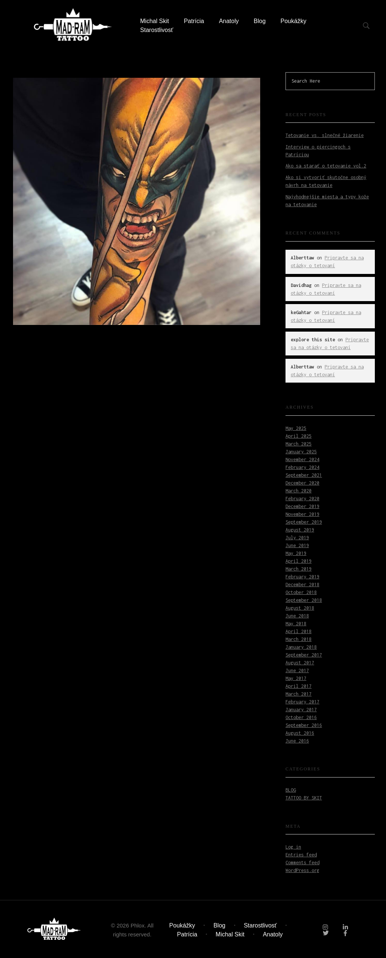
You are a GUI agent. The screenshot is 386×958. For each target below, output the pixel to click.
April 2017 (298, 686)
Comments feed (302, 862)
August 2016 (299, 733)
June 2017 (297, 670)
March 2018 (298, 639)
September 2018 (303, 600)
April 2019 (298, 561)
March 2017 (298, 694)
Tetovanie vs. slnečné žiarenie (324, 135)
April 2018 (298, 631)
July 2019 (297, 537)
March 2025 (298, 444)
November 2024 (302, 459)
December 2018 (302, 584)
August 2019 (299, 530)
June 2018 (297, 616)
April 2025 (298, 436)
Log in (293, 847)
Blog (290, 790)
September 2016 (303, 725)
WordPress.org (302, 870)
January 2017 (301, 709)
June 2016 (297, 741)
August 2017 (299, 662)
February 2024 (302, 467)
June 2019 (297, 545)
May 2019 (295, 553)
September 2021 (303, 475)
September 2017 (303, 655)
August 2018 (299, 608)
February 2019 (302, 576)
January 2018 (301, 647)
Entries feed (301, 855)
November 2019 (302, 514)
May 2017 (295, 678)
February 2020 (302, 498)
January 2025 (301, 451)
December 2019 (302, 506)
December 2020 (302, 483)
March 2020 (298, 491)
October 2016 (301, 717)
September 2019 (303, 522)
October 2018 (301, 592)
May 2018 (295, 623)
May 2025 (295, 428)
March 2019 (298, 569)
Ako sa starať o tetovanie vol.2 (325, 166)
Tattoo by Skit (303, 798)
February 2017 (302, 702)
